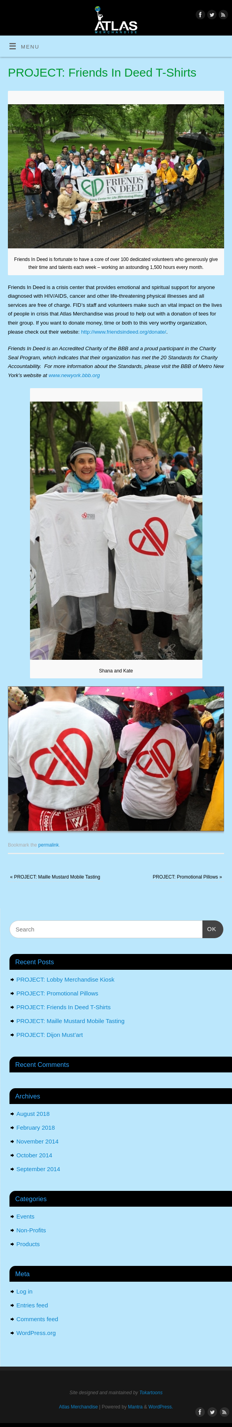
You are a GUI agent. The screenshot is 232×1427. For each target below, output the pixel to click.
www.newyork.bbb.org (74, 375)
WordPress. (160, 1407)
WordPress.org (36, 1332)
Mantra (135, 1407)
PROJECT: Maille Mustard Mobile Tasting (55, 877)
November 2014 (38, 1141)
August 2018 (33, 1113)
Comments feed (37, 1319)
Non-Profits (31, 1230)
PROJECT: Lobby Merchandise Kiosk (65, 979)
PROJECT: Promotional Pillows (187, 877)
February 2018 (36, 1127)
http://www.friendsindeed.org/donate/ (123, 332)
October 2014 (34, 1155)
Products (28, 1244)
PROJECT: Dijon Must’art (50, 1034)
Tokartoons (151, 1392)
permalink (48, 845)
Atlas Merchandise (78, 1407)
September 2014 (38, 1169)
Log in (25, 1291)
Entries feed (32, 1305)
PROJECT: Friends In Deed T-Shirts (64, 1007)
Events (26, 1216)
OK (209, 928)
